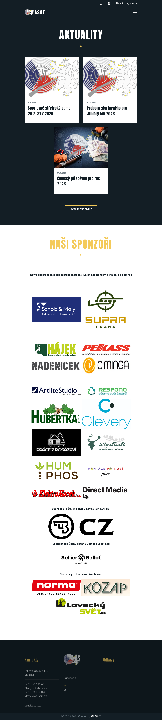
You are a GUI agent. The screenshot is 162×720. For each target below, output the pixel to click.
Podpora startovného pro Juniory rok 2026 (107, 111)
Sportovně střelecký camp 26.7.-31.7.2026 (49, 111)
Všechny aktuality (81, 208)
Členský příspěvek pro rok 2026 (78, 181)
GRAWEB (96, 716)
